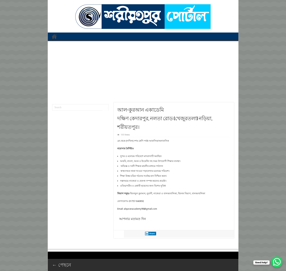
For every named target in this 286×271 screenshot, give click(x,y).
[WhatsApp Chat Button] (276, 261)
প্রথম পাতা (54, 36)
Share (150, 233)
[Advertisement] (143, 70)
